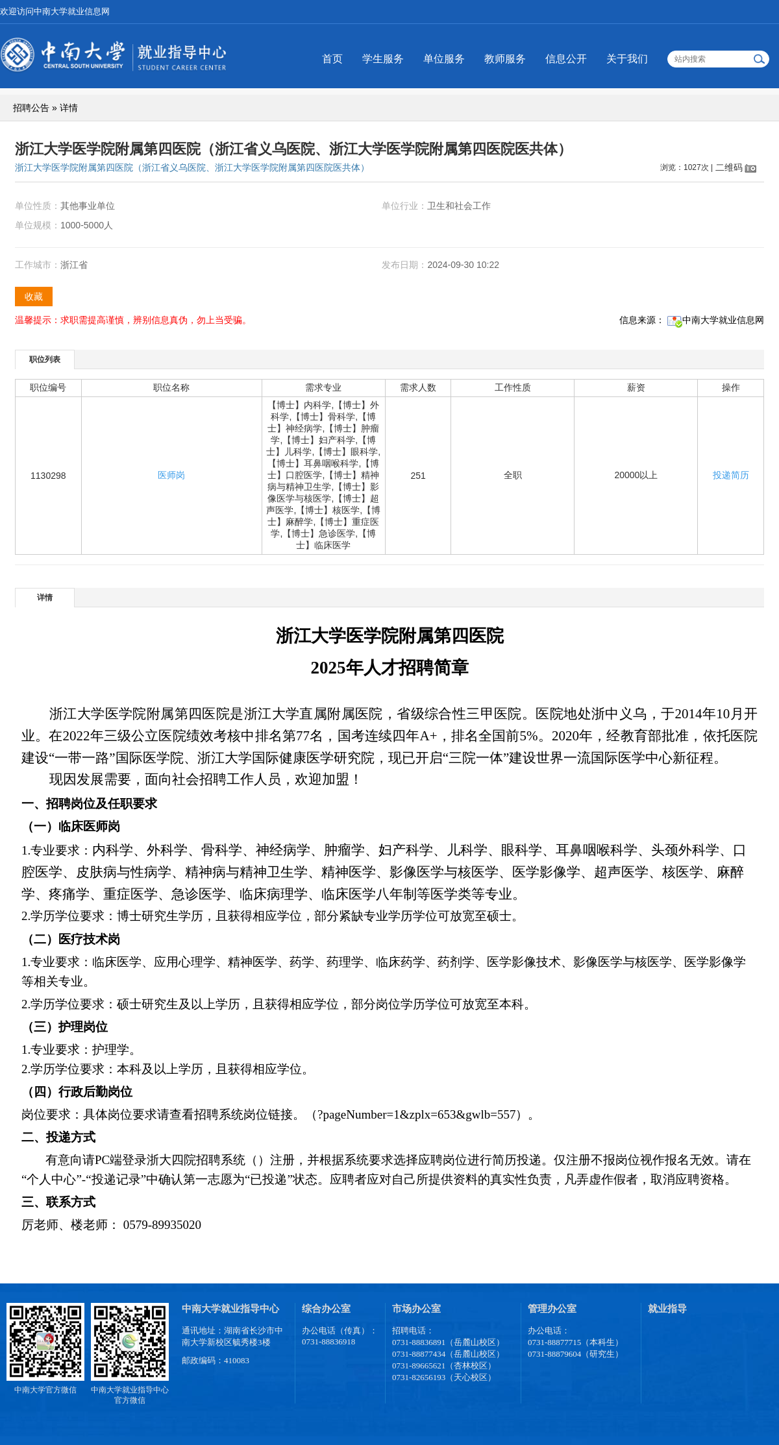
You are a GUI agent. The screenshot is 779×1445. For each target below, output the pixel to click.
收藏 (34, 296)
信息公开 (566, 58)
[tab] (45, 359)
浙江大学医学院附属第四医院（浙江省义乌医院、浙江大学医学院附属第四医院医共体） (192, 167)
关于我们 (627, 58)
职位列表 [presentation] (44, 359)
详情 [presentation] (45, 597)
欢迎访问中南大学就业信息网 (55, 11)
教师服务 (505, 58)
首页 (332, 58)
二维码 (729, 167)
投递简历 (731, 475)
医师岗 (171, 475)
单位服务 (444, 58)
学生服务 (383, 58)
